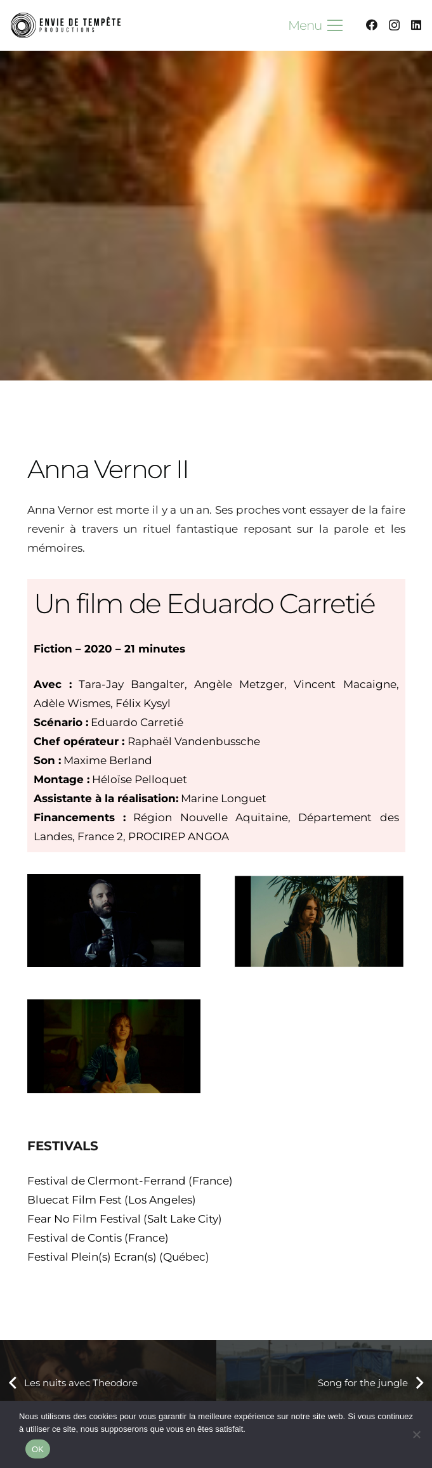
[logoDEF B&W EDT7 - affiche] (66, 25)
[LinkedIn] (416, 24)
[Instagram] (394, 25)
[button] (315, 25)
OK (38, 1449)
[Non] (416, 1434)
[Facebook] (371, 24)
